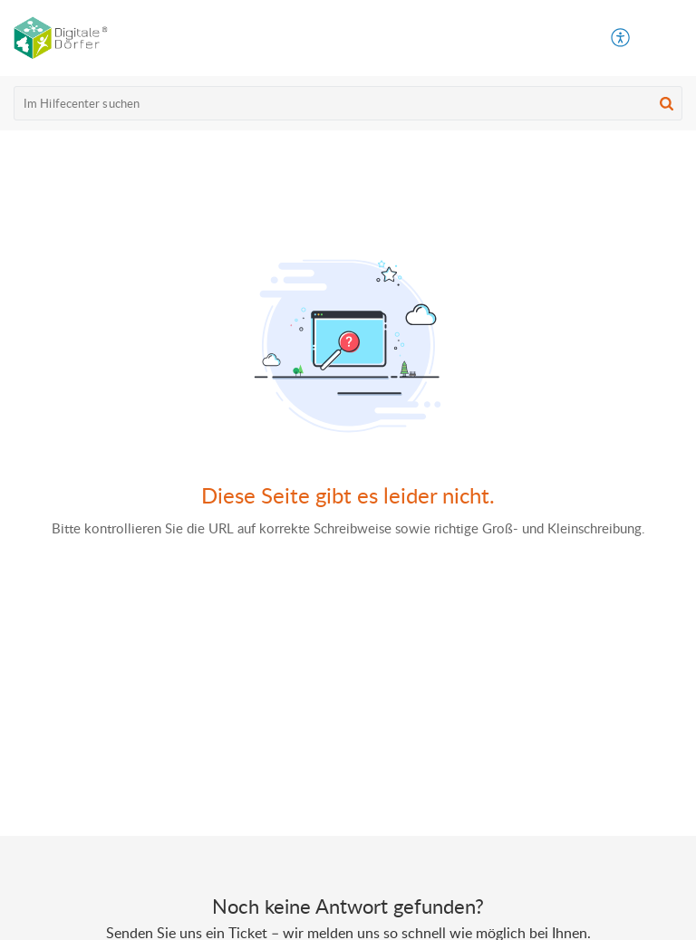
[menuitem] (621, 38)
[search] (348, 103)
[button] (668, 38)
